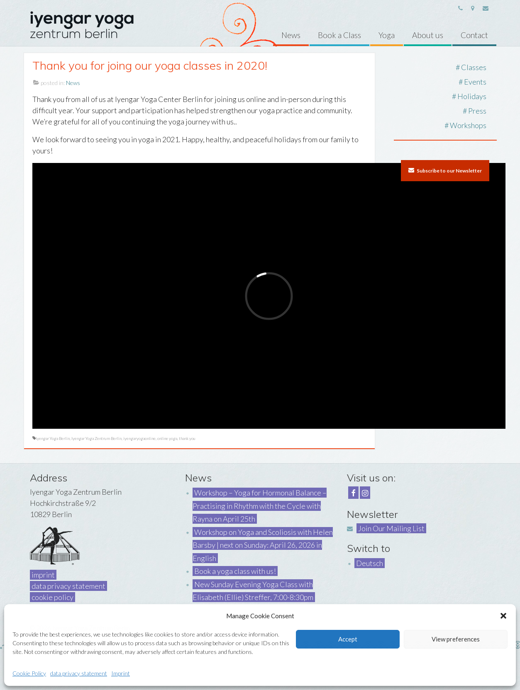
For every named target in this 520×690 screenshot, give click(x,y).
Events (475, 81)
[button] (503, 616)
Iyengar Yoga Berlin (53, 438)
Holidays (471, 96)
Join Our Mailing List (391, 528)
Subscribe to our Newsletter (445, 170)
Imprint (120, 673)
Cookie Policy (29, 673)
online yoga (167, 438)
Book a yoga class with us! (235, 571)
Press (477, 110)
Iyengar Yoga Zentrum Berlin (96, 438)
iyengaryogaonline (139, 438)
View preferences (456, 639)
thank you (187, 438)
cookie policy (52, 597)
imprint (43, 574)
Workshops (468, 125)
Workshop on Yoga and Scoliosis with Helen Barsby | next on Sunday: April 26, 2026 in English (263, 545)
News (73, 82)
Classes (473, 67)
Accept (347, 639)
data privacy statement (78, 673)
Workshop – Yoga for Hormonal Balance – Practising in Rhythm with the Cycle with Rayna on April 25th (260, 505)
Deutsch (369, 563)
